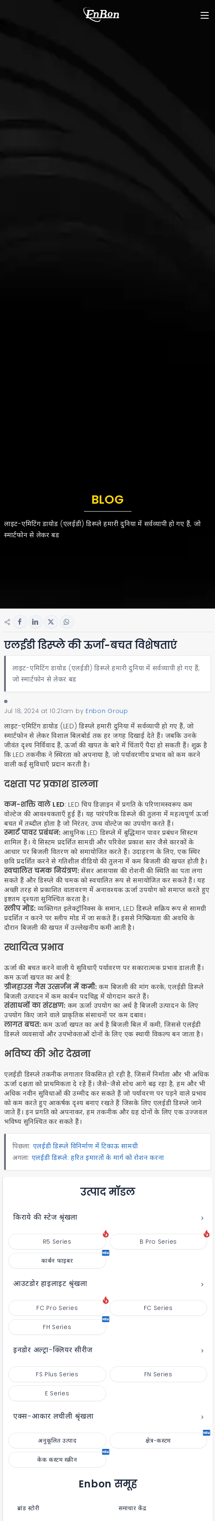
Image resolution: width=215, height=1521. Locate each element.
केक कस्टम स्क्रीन (71, 1458)
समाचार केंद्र (129, 1508)
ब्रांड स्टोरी (26, 1508)
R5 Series (74, 1240)
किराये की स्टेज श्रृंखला (45, 1217)
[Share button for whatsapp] (67, 621)
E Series (57, 1393)
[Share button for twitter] (51, 621)
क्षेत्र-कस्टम (176, 1439)
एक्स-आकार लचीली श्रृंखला (53, 1416)
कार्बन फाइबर (73, 1259)
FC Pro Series (71, 1306)
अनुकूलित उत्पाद (57, 1440)
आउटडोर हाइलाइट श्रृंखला (50, 1283)
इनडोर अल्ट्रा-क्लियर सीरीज (53, 1350)
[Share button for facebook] (20, 621)
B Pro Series (173, 1240)
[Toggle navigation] (204, 15)
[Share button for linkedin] (36, 621)
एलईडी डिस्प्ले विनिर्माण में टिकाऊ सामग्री (85, 1146)
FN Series (158, 1374)
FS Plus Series (57, 1374)
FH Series (74, 1325)
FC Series (158, 1308)
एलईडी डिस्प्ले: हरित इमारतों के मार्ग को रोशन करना (98, 1157)
